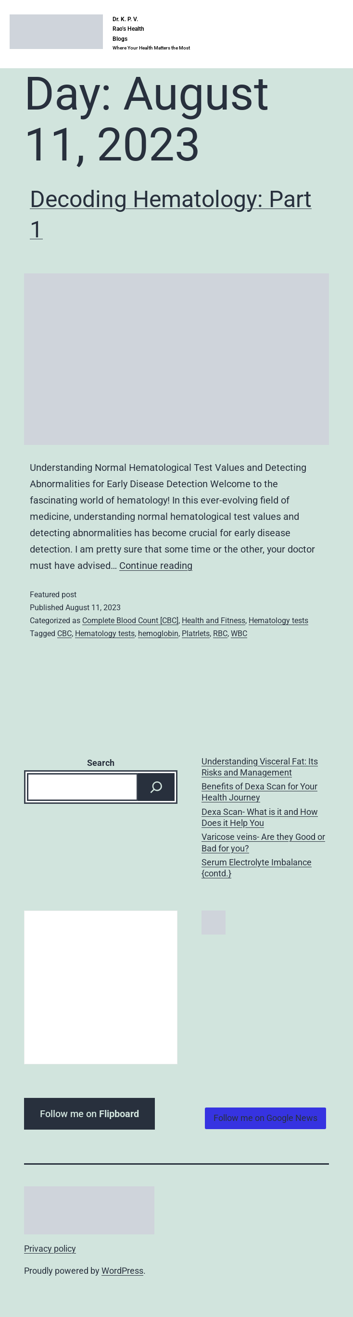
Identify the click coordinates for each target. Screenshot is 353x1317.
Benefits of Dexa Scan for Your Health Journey (259, 791)
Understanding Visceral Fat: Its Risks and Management (260, 766)
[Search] (156, 787)
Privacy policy (50, 1248)
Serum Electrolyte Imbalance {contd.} (257, 867)
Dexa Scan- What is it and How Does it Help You (260, 817)
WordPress (122, 1271)
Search (100, 763)
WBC (239, 633)
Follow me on (89, 1114)
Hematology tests (278, 620)
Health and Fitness (213, 620)
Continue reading (155, 565)
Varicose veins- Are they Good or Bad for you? (263, 842)
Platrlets (196, 633)
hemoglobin (158, 633)
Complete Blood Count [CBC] (130, 620)
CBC (64, 633)
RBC (220, 633)
